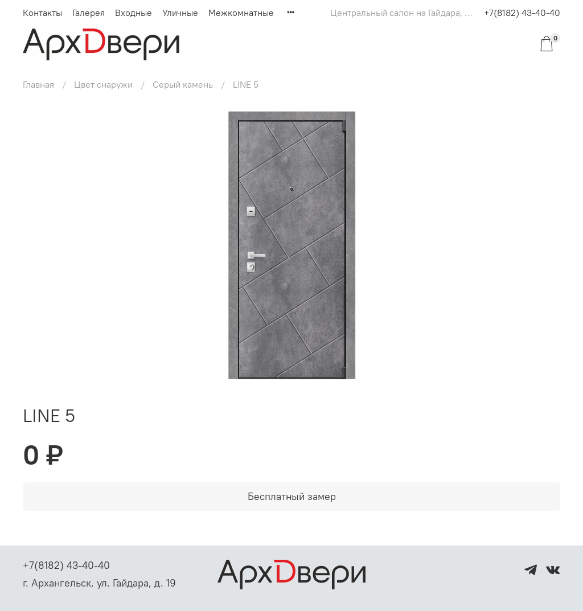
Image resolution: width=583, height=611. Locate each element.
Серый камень (183, 84)
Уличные (180, 12)
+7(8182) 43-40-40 (522, 12)
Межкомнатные (241, 12)
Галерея (88, 12)
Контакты (42, 12)
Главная (38, 84)
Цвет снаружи (103, 84)
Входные (133, 12)
